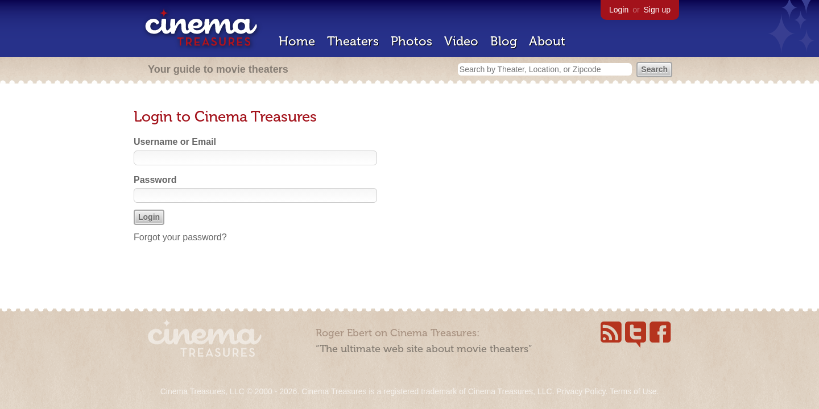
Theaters (353, 41)
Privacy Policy (580, 391)
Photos (411, 41)
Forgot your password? (180, 237)
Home (297, 41)
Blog (503, 41)
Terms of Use (633, 391)
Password (155, 180)
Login (618, 9)
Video (461, 41)
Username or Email (175, 142)
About (547, 41)
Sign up (657, 9)
